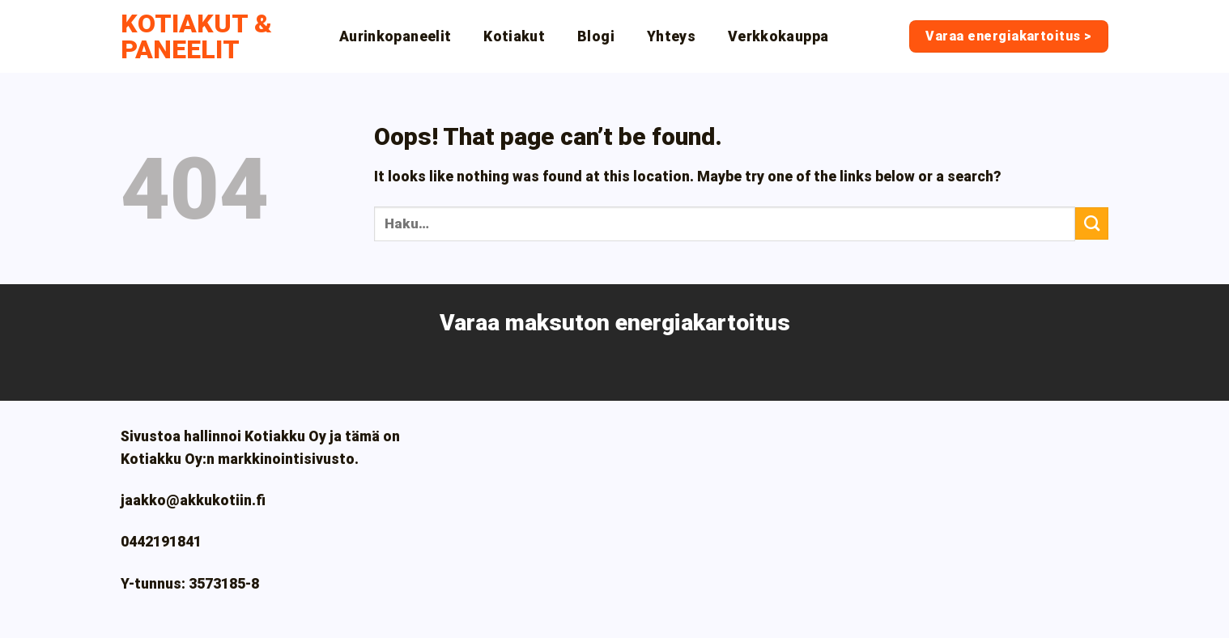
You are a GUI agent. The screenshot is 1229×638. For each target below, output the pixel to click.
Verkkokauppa (778, 36)
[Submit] (1091, 223)
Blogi (595, 36)
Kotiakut (514, 36)
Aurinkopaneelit (395, 36)
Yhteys (671, 36)
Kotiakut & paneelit (196, 36)
